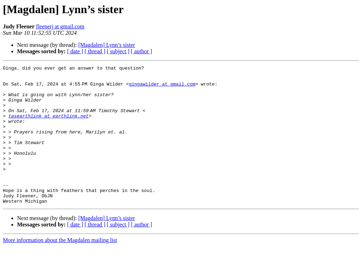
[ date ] (75, 51)
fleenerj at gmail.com (60, 26)
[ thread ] (94, 51)
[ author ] (141, 51)
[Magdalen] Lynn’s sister (106, 45)
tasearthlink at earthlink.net (49, 126)
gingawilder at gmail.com (163, 88)
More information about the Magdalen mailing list (60, 268)
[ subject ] (118, 51)
